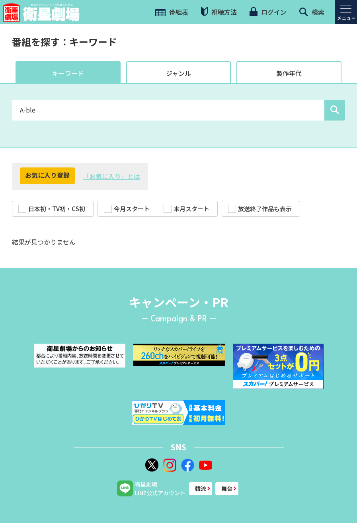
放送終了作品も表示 (260, 208)
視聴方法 (219, 12)
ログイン (268, 12)
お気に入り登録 (47, 175)
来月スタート (186, 208)
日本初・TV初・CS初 (51, 208)
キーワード (68, 73)
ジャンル (178, 73)
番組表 (171, 12)
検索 (311, 12)
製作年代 (289, 73)
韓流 (200, 488)
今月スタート (127, 208)
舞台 (226, 488)
